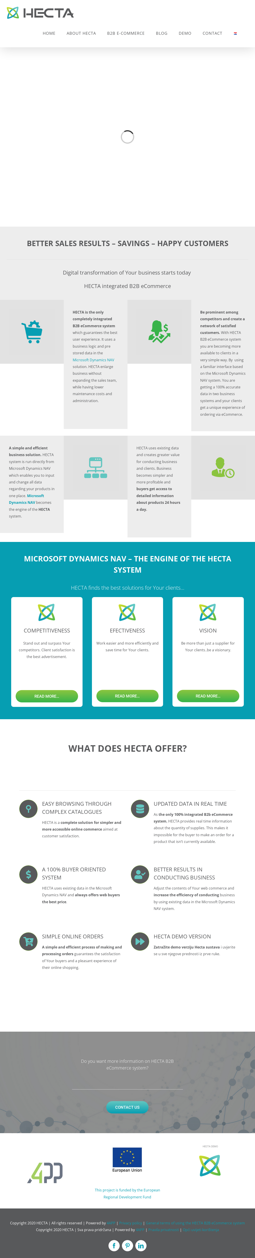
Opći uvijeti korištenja (201, 1229)
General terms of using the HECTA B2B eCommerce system (195, 1223)
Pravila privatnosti (163, 1229)
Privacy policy (130, 1223)
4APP (111, 1223)
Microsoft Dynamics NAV (93, 359)
